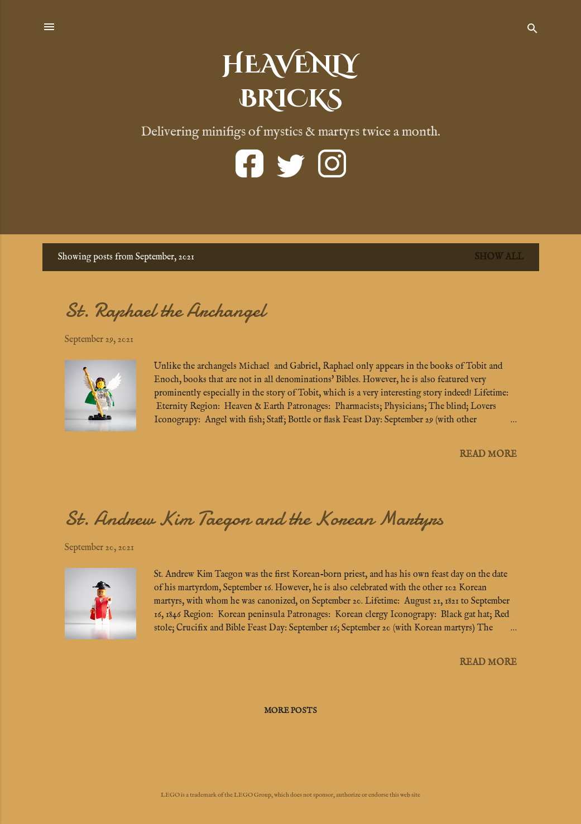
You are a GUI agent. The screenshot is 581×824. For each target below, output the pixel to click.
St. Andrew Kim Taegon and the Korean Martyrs (254, 518)
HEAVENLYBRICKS (290, 82)
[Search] (532, 30)
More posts (290, 711)
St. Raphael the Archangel (165, 310)
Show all (499, 257)
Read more (488, 454)
